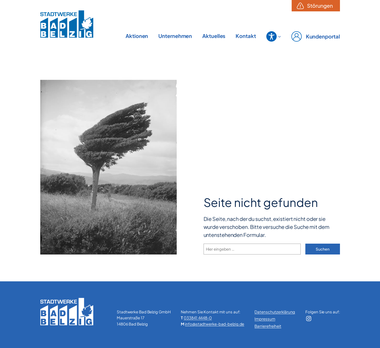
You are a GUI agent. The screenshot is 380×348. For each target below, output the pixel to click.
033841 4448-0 (198, 317)
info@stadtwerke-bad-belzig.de (214, 323)
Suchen (322, 248)
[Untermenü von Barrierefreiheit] (279, 36)
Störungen (320, 5)
